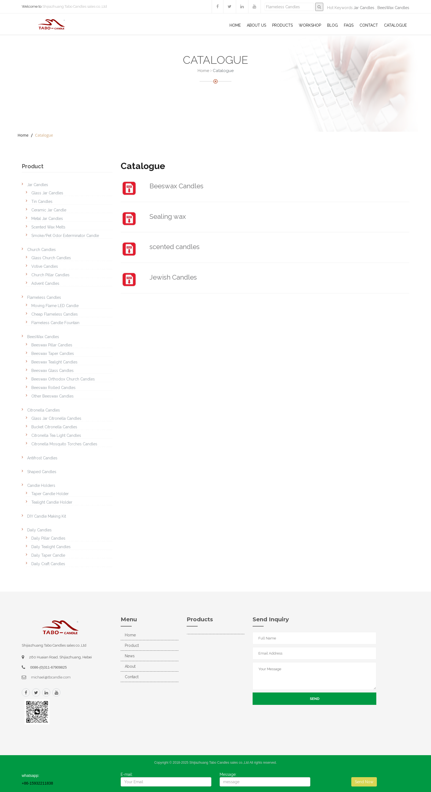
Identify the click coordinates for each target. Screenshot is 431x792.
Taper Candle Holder (50, 494)
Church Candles (41, 249)
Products (282, 25)
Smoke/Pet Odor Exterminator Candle (65, 235)
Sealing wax (168, 216)
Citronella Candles (43, 410)
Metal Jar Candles (47, 218)
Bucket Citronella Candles (54, 427)
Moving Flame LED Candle (55, 305)
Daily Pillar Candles (48, 538)
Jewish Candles (173, 277)
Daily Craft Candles (48, 564)
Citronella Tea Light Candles (56, 435)
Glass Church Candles (51, 258)
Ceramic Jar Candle (48, 210)
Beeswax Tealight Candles (54, 362)
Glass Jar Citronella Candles (56, 418)
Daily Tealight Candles (51, 547)
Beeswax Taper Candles (52, 353)
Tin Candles (42, 201)
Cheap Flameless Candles (54, 314)
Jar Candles (363, 7)
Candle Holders (41, 485)
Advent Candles (45, 283)
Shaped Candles (41, 472)
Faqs (348, 25)
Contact (369, 25)
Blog (332, 25)
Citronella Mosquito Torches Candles (64, 444)
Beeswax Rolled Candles (53, 387)
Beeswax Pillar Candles (51, 345)
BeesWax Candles (393, 7)
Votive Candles (44, 266)
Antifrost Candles (42, 458)
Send (314, 699)
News (130, 656)
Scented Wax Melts (48, 227)
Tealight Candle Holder (51, 502)
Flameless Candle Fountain (55, 323)
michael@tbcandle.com (51, 677)
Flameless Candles (44, 297)
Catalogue (395, 25)
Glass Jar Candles (47, 193)
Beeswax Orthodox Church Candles (63, 379)
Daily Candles (39, 530)
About (130, 666)
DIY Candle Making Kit (46, 516)
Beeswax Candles (176, 186)
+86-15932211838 (37, 783)
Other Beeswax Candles (52, 396)
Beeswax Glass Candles (52, 370)
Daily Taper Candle (48, 555)
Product (132, 645)
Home (235, 25)
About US (256, 25)
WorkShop (310, 25)
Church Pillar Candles (50, 275)
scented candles (175, 247)
